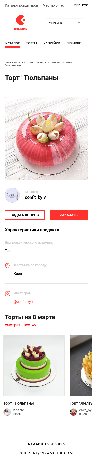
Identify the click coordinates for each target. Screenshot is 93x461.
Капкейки (51, 43)
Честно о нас (53, 5)
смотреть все (17, 325)
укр (77, 5)
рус (85, 5)
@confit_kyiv (23, 302)
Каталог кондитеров (21, 5)
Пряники (73, 43)
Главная (11, 62)
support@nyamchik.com (46, 453)
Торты (31, 43)
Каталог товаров (34, 62)
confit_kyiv (35, 197)
